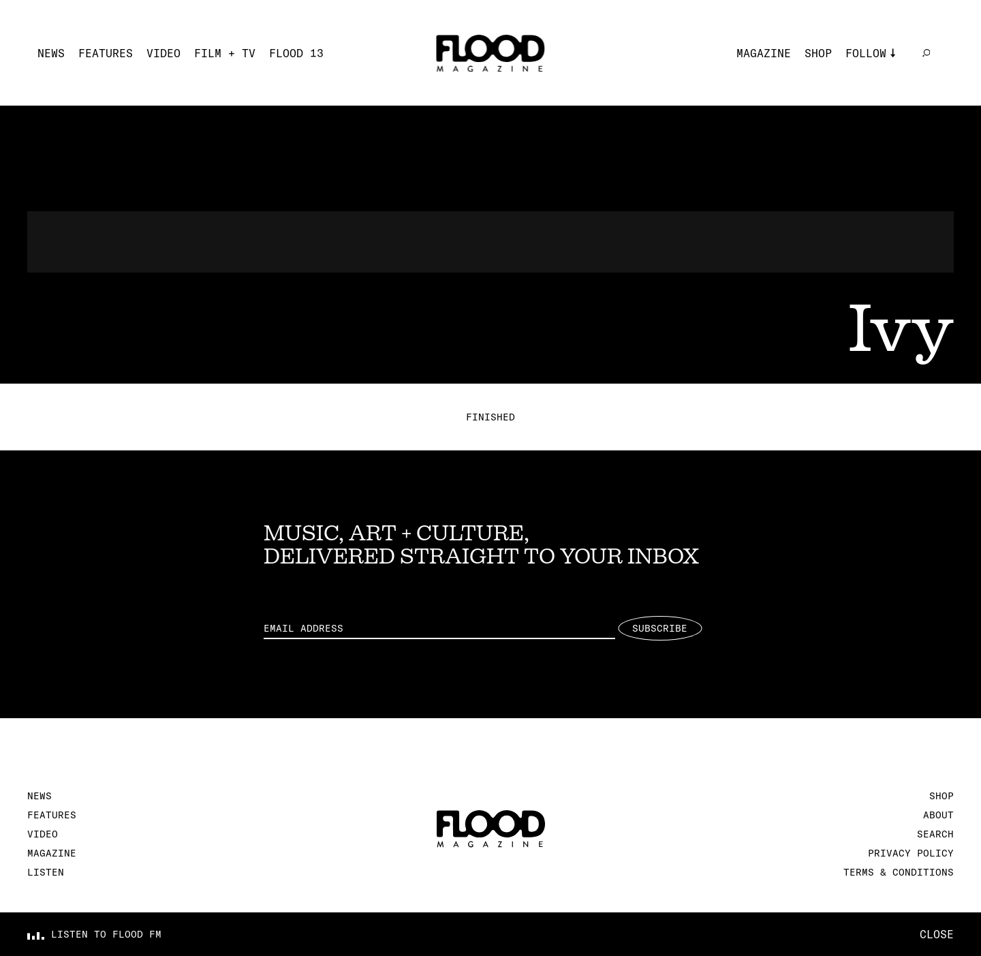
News (51, 53)
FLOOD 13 (296, 53)
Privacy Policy (911, 853)
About (938, 815)
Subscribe (660, 628)
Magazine (763, 53)
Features (105, 53)
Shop (818, 53)
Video (163, 53)
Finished (490, 417)
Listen (45, 872)
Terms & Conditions (898, 872)
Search (935, 834)
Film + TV (224, 53)
